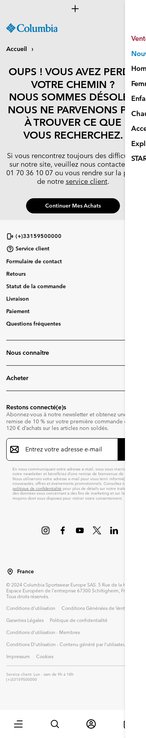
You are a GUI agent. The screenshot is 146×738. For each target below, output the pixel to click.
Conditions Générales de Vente (95, 608)
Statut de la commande (36, 286)
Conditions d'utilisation (30, 608)
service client (86, 181)
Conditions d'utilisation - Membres (43, 632)
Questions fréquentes (33, 323)
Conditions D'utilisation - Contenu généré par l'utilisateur (66, 644)
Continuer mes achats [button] (73, 205)
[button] (18, 724)
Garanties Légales (25, 620)
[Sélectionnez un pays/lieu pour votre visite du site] (10, 572)
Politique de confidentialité (78, 620)
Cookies (44, 656)
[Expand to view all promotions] (73, 8)
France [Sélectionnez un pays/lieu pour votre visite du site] (25, 571)
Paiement (18, 311)
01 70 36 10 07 (29, 172)
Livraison (17, 298)
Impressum (18, 656)
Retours (16, 273)
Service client (27, 249)
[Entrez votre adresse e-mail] (68, 449)
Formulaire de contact (34, 261)
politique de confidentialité (37, 488)
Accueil (17, 49)
